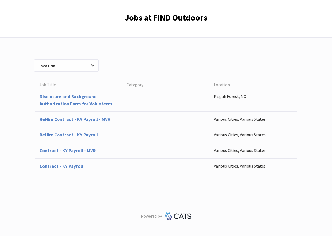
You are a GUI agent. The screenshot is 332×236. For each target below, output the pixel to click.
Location (66, 65)
